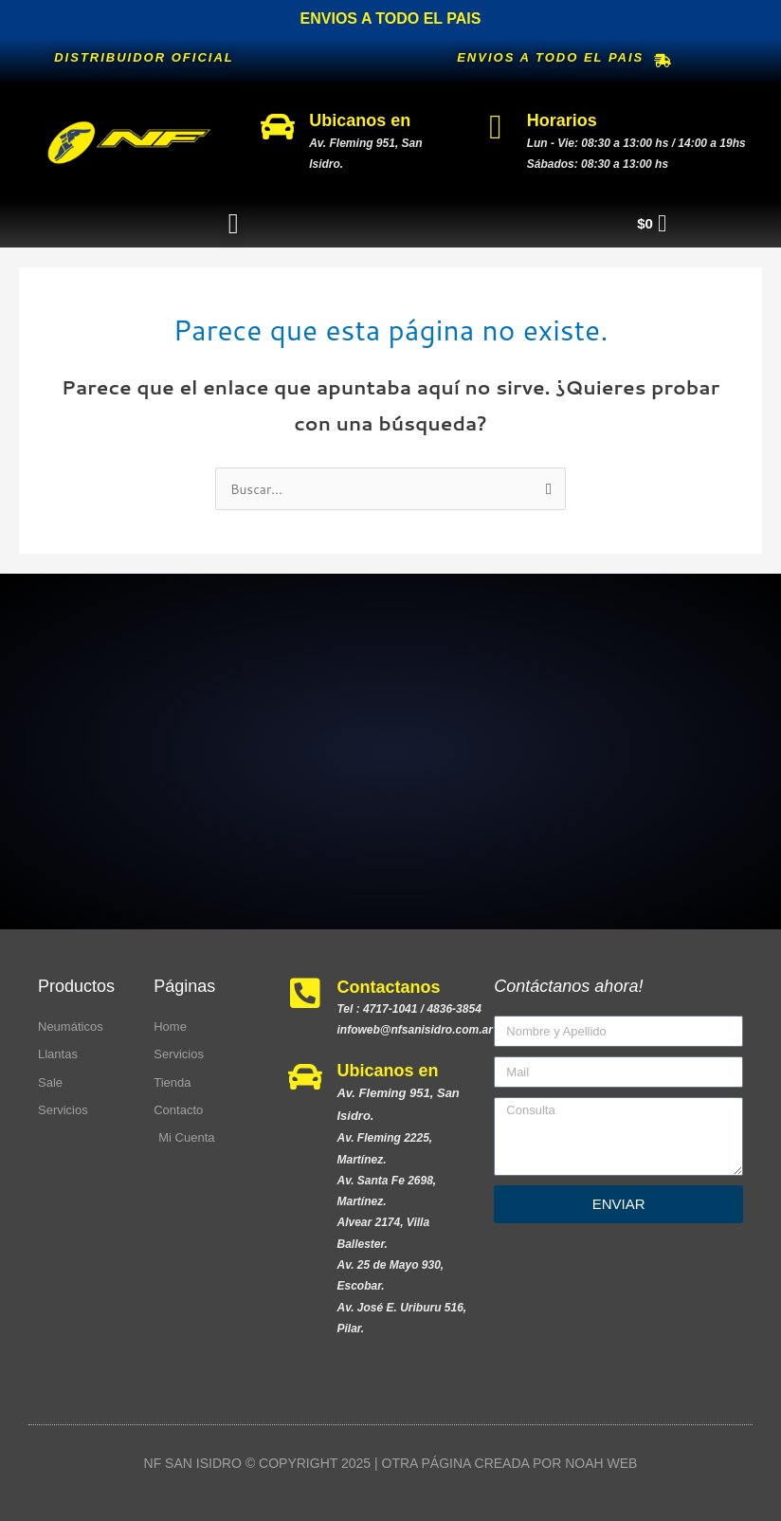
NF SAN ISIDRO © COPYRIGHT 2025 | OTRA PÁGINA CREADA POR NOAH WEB (391, 1463)
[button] (233, 223)
